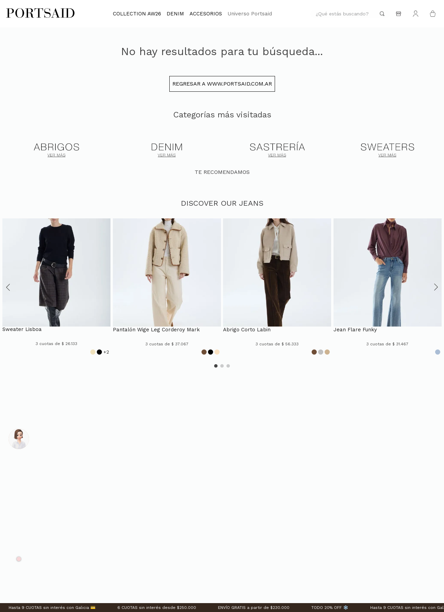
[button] (8, 287)
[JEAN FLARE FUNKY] (388, 287)
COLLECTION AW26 (137, 14)
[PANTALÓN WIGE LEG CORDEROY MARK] (167, 287)
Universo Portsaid (249, 14)
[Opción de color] (92, 352)
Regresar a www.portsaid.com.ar (222, 83)
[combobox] (350, 14)
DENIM (175, 14)
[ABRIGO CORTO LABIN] (277, 287)
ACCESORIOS (206, 14)
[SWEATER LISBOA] (56, 287)
